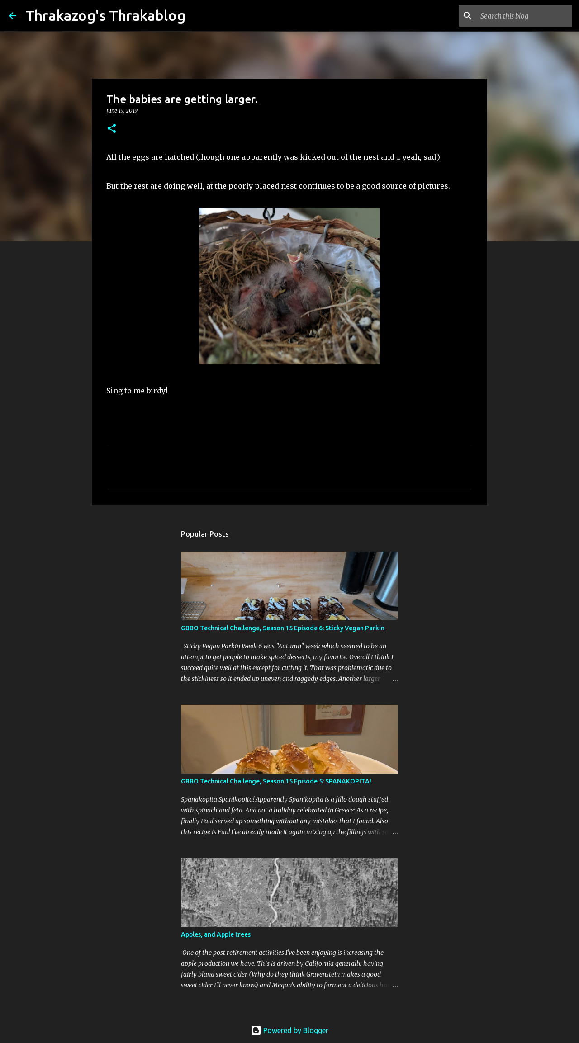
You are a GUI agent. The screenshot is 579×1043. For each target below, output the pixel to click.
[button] (111, 129)
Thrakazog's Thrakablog (105, 15)
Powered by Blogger (289, 1030)
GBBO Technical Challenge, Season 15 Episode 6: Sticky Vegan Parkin (282, 628)
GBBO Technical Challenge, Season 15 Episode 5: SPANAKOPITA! (276, 781)
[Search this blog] (524, 16)
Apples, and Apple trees (216, 934)
